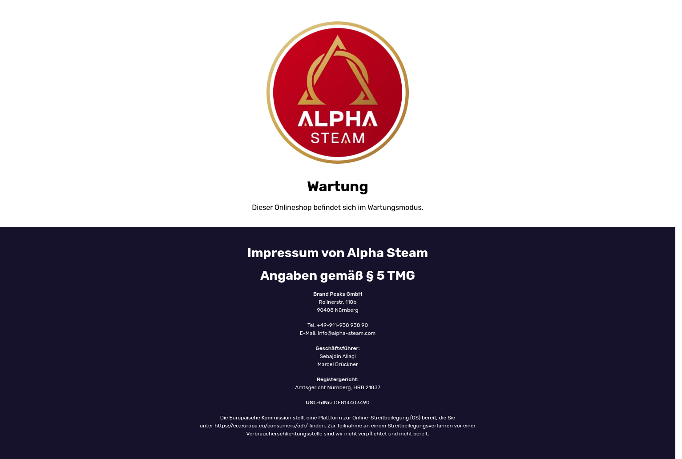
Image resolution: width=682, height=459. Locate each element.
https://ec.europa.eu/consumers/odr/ (261, 426)
